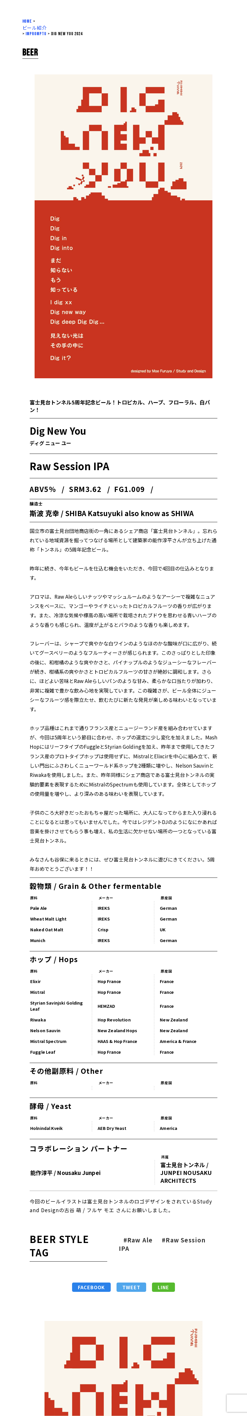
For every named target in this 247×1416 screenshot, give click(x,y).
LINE (159, 1287)
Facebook (87, 1287)
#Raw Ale (133, 1240)
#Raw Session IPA (157, 1244)
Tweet (127, 1287)
